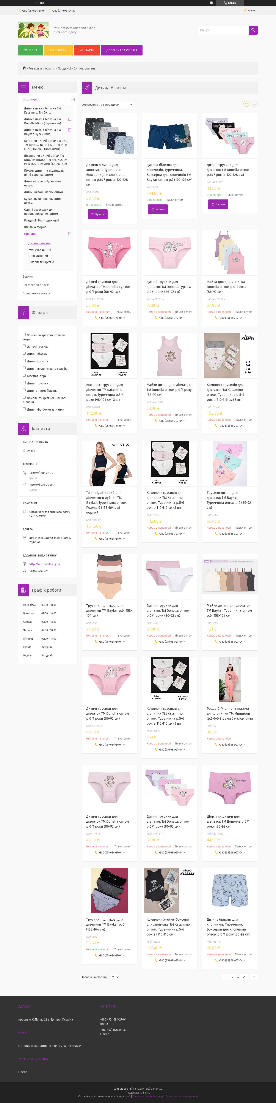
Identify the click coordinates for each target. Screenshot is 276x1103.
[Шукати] (253, 30)
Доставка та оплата (122, 50)
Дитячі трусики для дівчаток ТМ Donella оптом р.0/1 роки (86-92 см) (168, 611)
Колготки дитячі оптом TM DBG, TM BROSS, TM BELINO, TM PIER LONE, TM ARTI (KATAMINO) (46, 145)
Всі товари (58, 50)
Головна (31, 50)
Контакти (87, 50)
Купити (99, 214)
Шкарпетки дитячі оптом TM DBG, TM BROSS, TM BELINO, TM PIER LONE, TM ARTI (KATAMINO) (45, 160)
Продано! (64, 68)
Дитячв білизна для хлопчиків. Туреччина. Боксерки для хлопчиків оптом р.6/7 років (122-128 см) (107, 175)
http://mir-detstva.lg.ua (44, 564)
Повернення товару (37, 293)
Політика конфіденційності (181, 1096)
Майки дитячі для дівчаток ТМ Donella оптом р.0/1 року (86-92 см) (169, 390)
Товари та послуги (42, 68)
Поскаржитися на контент (148, 1096)
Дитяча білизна (39, 243)
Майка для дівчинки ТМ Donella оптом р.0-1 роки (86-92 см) (227, 287)
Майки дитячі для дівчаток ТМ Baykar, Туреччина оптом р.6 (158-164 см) (229, 611)
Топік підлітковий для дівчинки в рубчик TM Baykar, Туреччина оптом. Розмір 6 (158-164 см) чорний (106, 503)
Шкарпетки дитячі (41, 262)
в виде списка (255, 105)
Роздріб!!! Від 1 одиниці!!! (41, 220)
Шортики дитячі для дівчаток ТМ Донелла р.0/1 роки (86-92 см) (228, 821)
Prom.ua (157, 1088)
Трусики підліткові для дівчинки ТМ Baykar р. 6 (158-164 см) (105, 924)
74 (244, 977)
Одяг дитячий (38, 256)
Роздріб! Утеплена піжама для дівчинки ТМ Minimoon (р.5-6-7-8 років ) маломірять (230, 713)
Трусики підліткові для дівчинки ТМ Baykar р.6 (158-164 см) (109, 611)
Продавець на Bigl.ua (138, 1092)
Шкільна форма (35, 227)
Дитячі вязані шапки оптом (43, 192)
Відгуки (28, 276)
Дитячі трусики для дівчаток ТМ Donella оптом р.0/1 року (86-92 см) (168, 821)
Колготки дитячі (39, 249)
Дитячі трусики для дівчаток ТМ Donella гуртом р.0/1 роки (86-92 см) (108, 287)
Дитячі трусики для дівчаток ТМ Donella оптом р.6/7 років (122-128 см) (228, 170)
